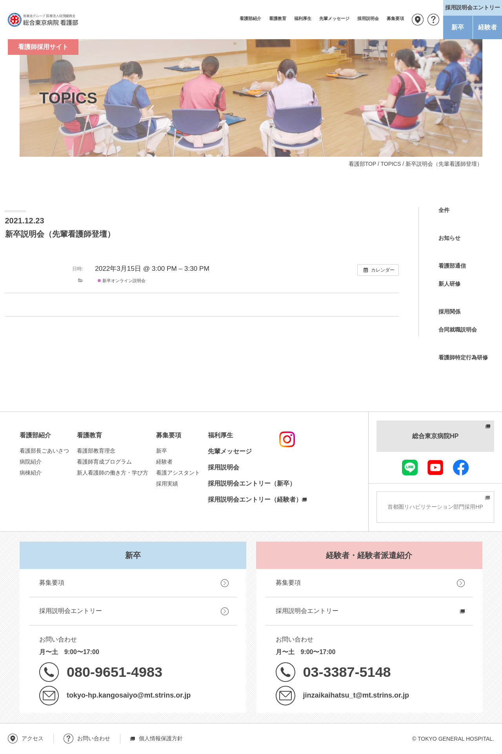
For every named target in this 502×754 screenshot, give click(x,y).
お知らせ (449, 238)
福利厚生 (302, 18)
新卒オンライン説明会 (122, 280)
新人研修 (449, 284)
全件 (443, 210)
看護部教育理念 (96, 451)
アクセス (418, 19)
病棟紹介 (31, 472)
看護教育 (277, 18)
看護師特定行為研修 (463, 357)
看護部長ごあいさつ (44, 451)
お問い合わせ (433, 19)
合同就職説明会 (457, 329)
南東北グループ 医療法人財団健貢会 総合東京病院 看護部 (43, 19)
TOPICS (390, 164)
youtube (435, 467)
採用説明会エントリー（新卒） (252, 483)
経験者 (487, 27)
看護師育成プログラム (104, 462)
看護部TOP (362, 164)
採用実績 (167, 483)
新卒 (457, 27)
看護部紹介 (250, 18)
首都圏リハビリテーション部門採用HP (435, 507)
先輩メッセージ (334, 18)
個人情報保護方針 (161, 738)
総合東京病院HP (435, 436)
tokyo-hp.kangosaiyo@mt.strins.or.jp (129, 695)
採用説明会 (368, 18)
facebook (461, 467)
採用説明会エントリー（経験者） (255, 499)
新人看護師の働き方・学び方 (112, 472)
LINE (410, 467)
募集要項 (395, 18)
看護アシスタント (178, 472)
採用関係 (449, 311)
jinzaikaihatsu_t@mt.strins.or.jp (356, 695)
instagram (287, 439)
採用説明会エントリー (70, 610)
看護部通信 (452, 266)
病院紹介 (31, 462)
